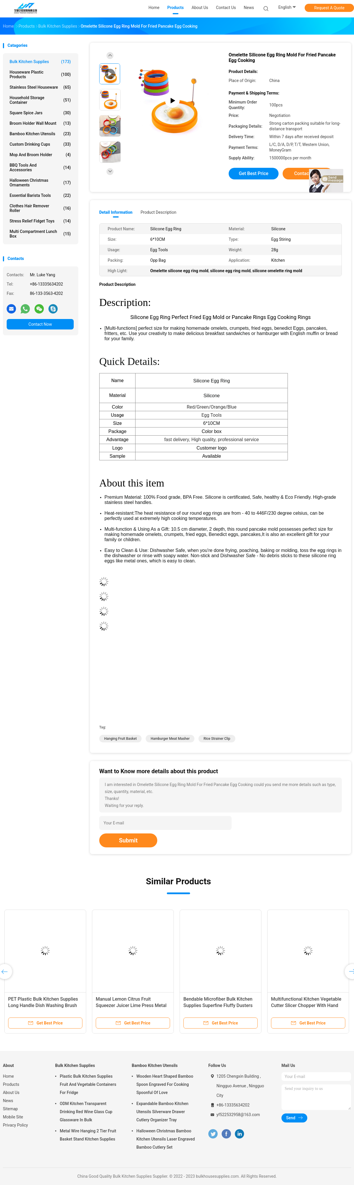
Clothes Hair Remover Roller (40, 208)
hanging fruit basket (120, 739)
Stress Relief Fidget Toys (40, 221)
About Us (11, 1092)
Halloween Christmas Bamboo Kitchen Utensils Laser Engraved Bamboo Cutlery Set (165, 1139)
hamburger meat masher (170, 739)
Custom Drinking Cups (40, 144)
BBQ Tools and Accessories (40, 167)
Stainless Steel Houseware (40, 87)
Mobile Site (13, 1117)
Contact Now (40, 324)
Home (8, 1076)
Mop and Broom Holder (40, 155)
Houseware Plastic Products (40, 74)
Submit (128, 840)
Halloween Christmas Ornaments (40, 182)
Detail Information (115, 212)
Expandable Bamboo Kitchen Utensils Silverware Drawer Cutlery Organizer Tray (162, 1111)
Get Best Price (253, 173)
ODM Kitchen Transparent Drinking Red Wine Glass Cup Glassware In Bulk (86, 1111)
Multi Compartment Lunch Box (40, 233)
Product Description (158, 212)
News (8, 1100)
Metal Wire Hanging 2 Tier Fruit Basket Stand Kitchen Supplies (88, 1135)
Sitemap (10, 1108)
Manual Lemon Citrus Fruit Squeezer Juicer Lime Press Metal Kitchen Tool (131, 1005)
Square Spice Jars (40, 113)
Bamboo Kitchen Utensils (40, 134)
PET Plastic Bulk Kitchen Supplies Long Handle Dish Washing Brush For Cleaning (43, 1005)
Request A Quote (329, 8)
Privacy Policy (15, 1125)
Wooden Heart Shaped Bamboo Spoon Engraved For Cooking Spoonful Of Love (164, 1084)
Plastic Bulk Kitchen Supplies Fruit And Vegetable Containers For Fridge (88, 1084)
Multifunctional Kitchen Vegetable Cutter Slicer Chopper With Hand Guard (306, 1005)
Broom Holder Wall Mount (40, 123)
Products (11, 1084)
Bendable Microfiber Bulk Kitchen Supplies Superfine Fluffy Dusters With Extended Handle (217, 1005)
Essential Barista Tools (40, 195)
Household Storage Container (40, 100)
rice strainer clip (216, 739)
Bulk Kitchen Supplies (40, 62)
